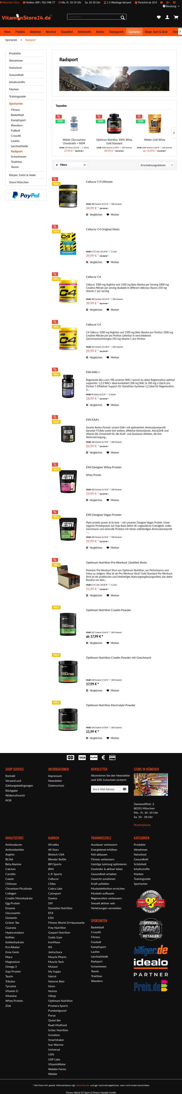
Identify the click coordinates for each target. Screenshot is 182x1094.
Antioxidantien (14, 849)
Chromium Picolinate (18, 888)
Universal (54, 1049)
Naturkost (15, 67)
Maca (8, 957)
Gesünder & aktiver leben (107, 869)
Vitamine (11, 995)
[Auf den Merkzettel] (113, 214)
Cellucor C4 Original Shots (102, 229)
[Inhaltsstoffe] (84, 31)
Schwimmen (18, 156)
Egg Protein (12, 903)
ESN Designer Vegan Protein (103, 514)
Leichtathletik (19, 146)
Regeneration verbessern (106, 898)
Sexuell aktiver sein (103, 903)
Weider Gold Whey (154, 139)
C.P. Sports (55, 874)
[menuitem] (89, 2)
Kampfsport (18, 120)
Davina (52, 898)
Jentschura (55, 952)
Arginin (10, 854)
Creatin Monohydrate (19, 898)
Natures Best (56, 981)
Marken (14, 89)
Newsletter (55, 780)
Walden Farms (57, 1069)
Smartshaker (56, 1039)
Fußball (15, 130)
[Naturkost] (51, 31)
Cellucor (53, 878)
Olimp (52, 995)
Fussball (96, 942)
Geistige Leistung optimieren (109, 864)
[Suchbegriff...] (96, 17)
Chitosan (11, 883)
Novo (51, 986)
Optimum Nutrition (60, 1000)
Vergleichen (94, 214)
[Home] (7, 31)
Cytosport (54, 893)
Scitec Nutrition (58, 1030)
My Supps (54, 971)
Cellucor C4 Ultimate (99, 181)
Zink (8, 1005)
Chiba (52, 883)
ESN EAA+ (92, 419)
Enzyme (10, 908)
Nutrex (52, 991)
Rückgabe (11, 790)
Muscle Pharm (57, 957)
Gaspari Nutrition (59, 932)
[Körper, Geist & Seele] (156, 31)
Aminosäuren (13, 844)
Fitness (15, 109)
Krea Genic (12, 952)
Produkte (15, 53)
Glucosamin (12, 913)
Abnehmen (16, 60)
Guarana (10, 927)
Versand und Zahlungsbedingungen (19, 783)
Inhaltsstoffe (17, 82)
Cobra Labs (55, 888)
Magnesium (12, 961)
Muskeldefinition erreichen (108, 888)
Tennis (15, 167)
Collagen (10, 893)
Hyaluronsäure (14, 932)
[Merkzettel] (158, 17)
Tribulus (10, 981)
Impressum (55, 775)
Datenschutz (56, 785)
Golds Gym (55, 937)
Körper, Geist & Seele (22, 175)
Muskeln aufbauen (102, 893)
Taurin (9, 976)
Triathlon (16, 161)
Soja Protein (13, 971)
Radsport (16, 151)
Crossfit (16, 135)
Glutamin (11, 917)
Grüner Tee (12, 922)
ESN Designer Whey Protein (103, 467)
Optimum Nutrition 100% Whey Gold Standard (114, 141)
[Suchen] (122, 17)
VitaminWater (57, 1064)
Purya (52, 1015)
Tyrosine (10, 986)
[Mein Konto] (167, 17)
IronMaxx (54, 942)
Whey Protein (14, 1000)
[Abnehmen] (35, 31)
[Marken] (100, 31)
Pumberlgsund (57, 1010)
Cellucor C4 (93, 276)
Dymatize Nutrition (60, 908)
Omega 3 (11, 966)
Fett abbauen (99, 854)
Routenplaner (142, 824)
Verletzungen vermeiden (106, 908)
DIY (50, 903)
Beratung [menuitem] (170, 6)
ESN (51, 917)
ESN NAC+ (93, 372)
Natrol (52, 976)
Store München (19, 182)
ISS (50, 947)
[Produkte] (20, 31)
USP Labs (54, 1059)
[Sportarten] (134, 31)
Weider (52, 1074)
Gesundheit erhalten (104, 874)
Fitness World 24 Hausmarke (66, 922)
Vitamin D (11, 991)
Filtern (61, 164)
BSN (51, 869)
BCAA (9, 859)
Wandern (17, 125)
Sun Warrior (56, 1044)
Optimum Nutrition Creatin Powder (108, 610)
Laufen (15, 140)
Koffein (10, 937)
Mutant (53, 966)
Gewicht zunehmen (103, 878)
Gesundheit (16, 74)
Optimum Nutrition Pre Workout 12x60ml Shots (116, 562)
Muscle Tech (56, 961)
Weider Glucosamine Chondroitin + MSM (74, 141)
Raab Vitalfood (57, 1025)
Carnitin (10, 874)
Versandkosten (83, 1085)
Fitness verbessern (102, 859)
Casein (9, 878)
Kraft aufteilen (100, 883)
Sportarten (16, 103)
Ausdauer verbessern (104, 844)
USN (51, 1054)
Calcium (10, 869)
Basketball (17, 114)
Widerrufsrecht (15, 795)
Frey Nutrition (57, 927)
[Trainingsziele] (116, 31)
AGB (8, 800)
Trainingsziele (17, 96)
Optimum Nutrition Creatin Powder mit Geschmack (118, 657)
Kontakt (10, 775)
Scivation (54, 1035)
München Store (10, 2)
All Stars (53, 849)
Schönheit (140, 864)
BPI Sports (54, 864)
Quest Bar (54, 1020)
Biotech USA (56, 854)
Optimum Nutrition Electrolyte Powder (110, 705)
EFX (50, 913)
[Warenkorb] (176, 17)
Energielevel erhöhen (104, 849)
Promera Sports (58, 1005)
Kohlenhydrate (14, 942)
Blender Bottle (57, 859)
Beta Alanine (13, 864)
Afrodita (53, 844)
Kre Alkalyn (12, 947)
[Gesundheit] (67, 31)
